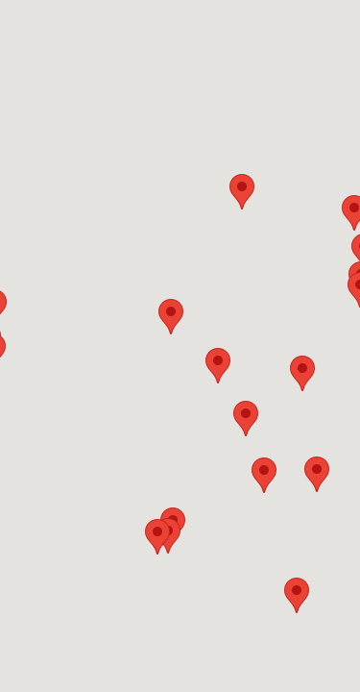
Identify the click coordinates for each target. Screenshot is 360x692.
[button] (302, 373)
